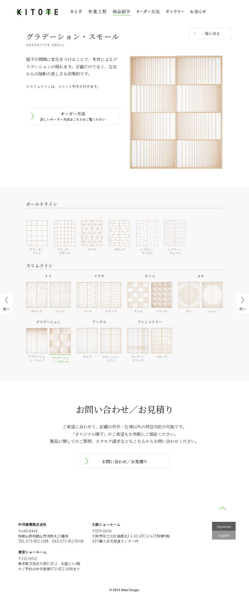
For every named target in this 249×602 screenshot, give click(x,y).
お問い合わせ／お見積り (124, 461)
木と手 (76, 12)
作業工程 (97, 12)
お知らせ (198, 12)
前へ (6, 308)
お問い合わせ (226, 12)
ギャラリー (175, 12)
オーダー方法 (72, 116)
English (223, 535)
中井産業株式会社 (32, 524)
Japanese (224, 526)
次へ (242, 308)
